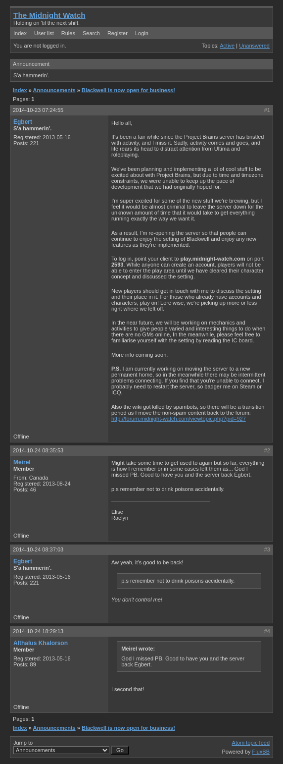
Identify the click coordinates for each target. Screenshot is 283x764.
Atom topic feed (251, 743)
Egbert (22, 121)
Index (20, 33)
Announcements (54, 90)
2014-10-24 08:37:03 (38, 549)
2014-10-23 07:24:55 (38, 110)
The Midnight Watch (49, 15)
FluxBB (261, 752)
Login (141, 33)
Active (227, 46)
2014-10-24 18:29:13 (38, 631)
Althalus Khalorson (40, 643)
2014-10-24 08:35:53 (38, 450)
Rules (68, 33)
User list (44, 33)
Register (117, 33)
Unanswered (254, 46)
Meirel (22, 462)
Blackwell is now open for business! (128, 90)
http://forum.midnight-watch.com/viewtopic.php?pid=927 (178, 419)
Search (91, 33)
